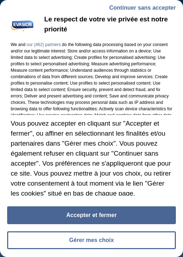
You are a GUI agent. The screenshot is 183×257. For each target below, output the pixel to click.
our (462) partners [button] (43, 46)
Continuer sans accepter (142, 9)
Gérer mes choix (91, 241)
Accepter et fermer (91, 216)
